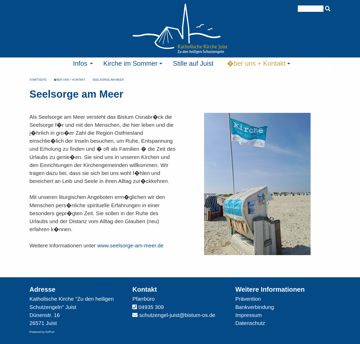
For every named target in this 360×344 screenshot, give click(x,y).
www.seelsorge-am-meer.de (130, 245)
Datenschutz (250, 323)
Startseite (38, 79)
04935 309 (151, 307)
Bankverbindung (254, 307)
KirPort (50, 331)
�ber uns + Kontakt (69, 79)
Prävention (248, 299)
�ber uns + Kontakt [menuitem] (256, 63)
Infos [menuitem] (80, 63)
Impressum (248, 315)
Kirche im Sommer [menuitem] (130, 63)
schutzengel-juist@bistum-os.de (177, 315)
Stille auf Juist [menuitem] (193, 63)
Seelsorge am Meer (108, 79)
